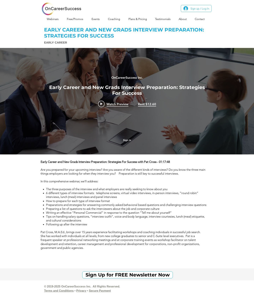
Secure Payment (100, 290)
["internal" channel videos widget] (127, 101)
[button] (54, 19)
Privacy (81, 290)
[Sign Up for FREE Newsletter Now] (127, 274)
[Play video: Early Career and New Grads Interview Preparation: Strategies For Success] (113, 104)
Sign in (127, 140)
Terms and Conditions (59, 290)
